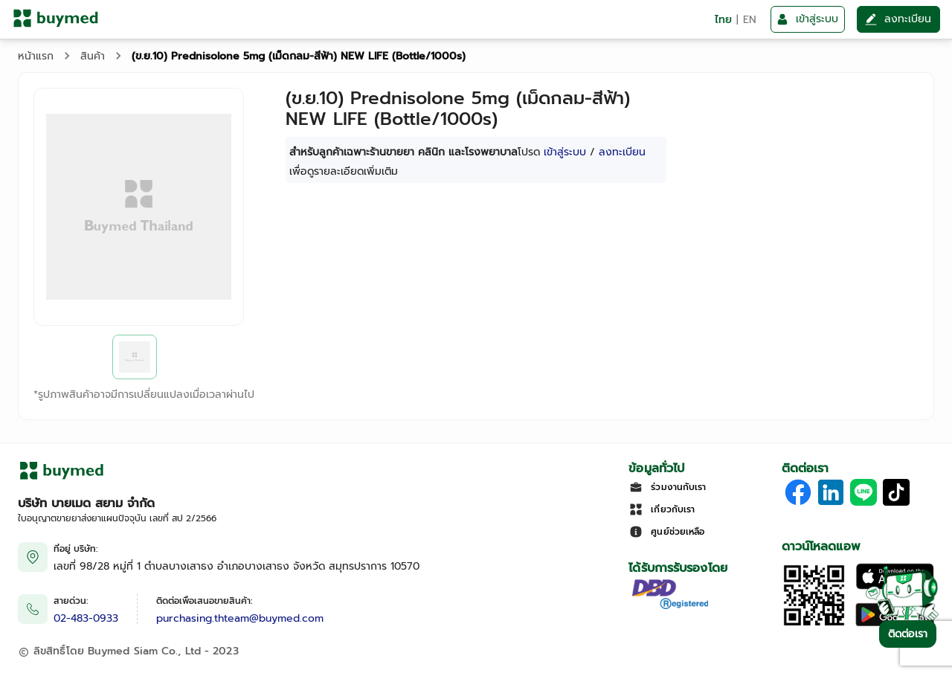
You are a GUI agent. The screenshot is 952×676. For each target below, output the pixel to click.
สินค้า (92, 56)
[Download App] (814, 624)
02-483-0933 (86, 618)
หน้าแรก (36, 56)
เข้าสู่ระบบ (565, 152)
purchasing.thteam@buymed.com (240, 618)
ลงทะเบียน (622, 152)
